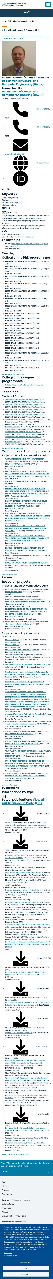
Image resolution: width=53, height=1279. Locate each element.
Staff (10, 21)
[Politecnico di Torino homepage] (14, 4)
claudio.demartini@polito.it (14, 154)
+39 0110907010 (42, 109)
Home (4, 21)
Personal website (42, 163)
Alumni (5, 1212)
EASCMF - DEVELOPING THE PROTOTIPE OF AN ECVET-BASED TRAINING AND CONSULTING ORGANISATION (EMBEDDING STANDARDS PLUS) (26, 503)
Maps (4, 1186)
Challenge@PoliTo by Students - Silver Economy (22, 419)
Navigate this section (26, 39)
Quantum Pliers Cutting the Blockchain (18, 1033)
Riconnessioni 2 (11, 640)
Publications (10, 788)
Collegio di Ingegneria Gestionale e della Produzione (24, 385)
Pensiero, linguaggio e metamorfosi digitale (21, 890)
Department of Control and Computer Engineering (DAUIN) (23, 82)
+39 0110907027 (42, 127)
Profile (6, 189)
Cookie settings (25, 1262)
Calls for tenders (9, 1204)
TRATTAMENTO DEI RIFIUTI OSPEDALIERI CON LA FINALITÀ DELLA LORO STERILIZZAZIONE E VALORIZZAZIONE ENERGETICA (28, 753)
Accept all (26, 1274)
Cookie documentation (11, 1255)
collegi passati (13, 374)
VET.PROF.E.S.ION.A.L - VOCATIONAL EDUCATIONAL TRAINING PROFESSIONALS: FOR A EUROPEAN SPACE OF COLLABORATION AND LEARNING (27, 538)
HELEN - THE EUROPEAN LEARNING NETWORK (22, 555)
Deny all (26, 1268)
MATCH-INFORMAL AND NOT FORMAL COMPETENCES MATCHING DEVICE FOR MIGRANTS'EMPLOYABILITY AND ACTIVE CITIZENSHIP (27, 473)
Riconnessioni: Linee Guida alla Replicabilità (22, 650)
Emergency (6, 1190)
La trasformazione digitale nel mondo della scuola (23, 902)
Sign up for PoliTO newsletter (14, 1216)
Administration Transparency (14, 1222)
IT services (6, 1208)
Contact (5, 1182)
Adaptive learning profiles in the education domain (23, 873)
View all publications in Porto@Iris (23, 801)
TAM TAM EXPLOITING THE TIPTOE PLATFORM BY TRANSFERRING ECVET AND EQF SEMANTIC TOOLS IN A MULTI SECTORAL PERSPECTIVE (26, 461)
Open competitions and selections (16, 1200)
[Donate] (26, 1171)
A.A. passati (12, 448)
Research (8, 577)
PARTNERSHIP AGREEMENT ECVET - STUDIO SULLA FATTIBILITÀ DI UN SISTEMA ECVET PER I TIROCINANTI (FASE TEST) (26, 528)
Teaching (8, 253)
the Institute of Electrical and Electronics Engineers (30, 244)
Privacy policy (8, 1253)
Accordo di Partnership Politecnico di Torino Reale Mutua (27, 714)
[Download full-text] (20, 813)
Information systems (12, 427)
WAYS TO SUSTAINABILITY (15, 481)
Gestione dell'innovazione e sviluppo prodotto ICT (23, 400)
